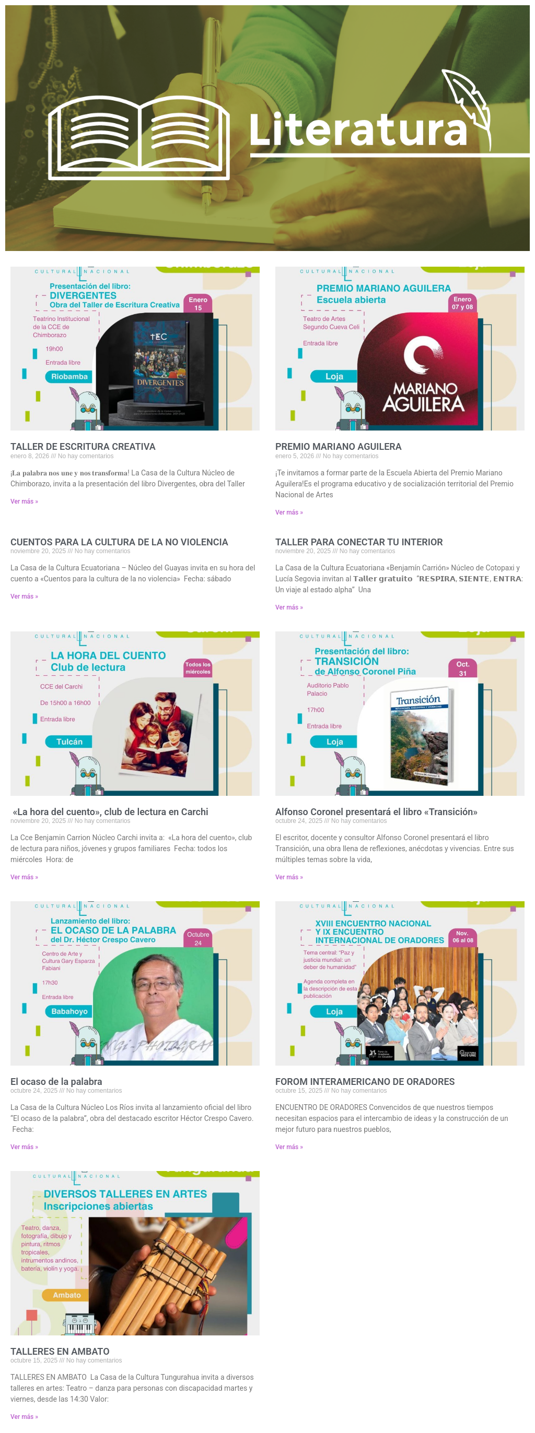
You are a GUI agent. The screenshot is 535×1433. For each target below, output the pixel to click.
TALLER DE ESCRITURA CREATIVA (83, 446)
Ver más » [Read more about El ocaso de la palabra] (24, 1147)
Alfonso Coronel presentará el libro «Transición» (376, 811)
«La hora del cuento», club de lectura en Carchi (109, 811)
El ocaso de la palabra (56, 1081)
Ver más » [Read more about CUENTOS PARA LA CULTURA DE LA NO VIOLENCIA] (24, 596)
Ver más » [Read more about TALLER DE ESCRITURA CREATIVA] (24, 501)
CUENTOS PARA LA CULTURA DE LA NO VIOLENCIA (119, 541)
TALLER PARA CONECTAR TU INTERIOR (359, 541)
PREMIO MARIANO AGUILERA (338, 446)
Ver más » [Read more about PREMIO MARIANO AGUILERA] (289, 512)
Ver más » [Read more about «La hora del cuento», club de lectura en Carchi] (24, 877)
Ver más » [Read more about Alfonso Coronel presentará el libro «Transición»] (289, 877)
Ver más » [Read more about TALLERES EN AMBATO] (24, 1416)
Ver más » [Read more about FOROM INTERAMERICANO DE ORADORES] (289, 1147)
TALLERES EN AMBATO (60, 1351)
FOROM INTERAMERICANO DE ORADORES (365, 1081)
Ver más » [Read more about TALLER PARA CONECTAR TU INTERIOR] (289, 607)
